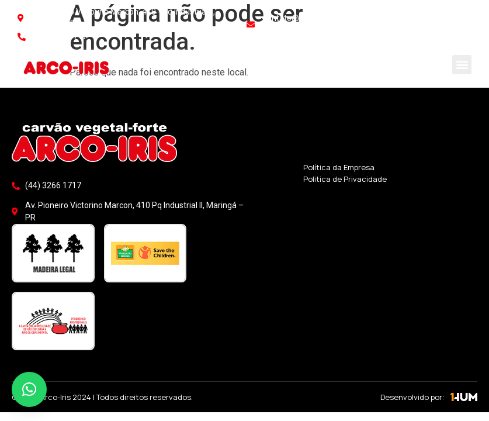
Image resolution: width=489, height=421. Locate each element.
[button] (461, 64)
